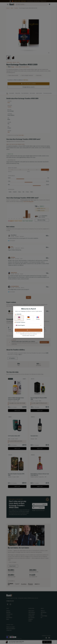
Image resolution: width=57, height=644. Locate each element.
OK (28, 330)
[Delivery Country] (28, 325)
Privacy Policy (32, 335)
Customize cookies (25, 335)
